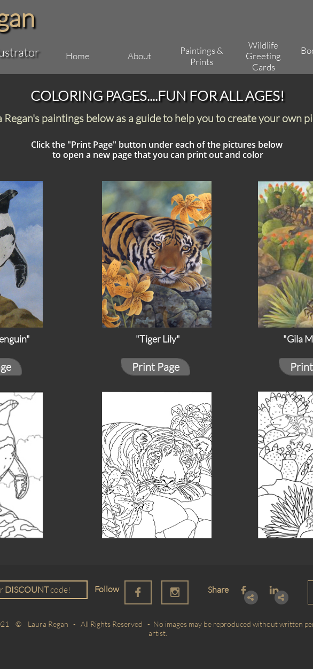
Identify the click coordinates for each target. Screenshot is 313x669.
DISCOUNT (27, 589)
